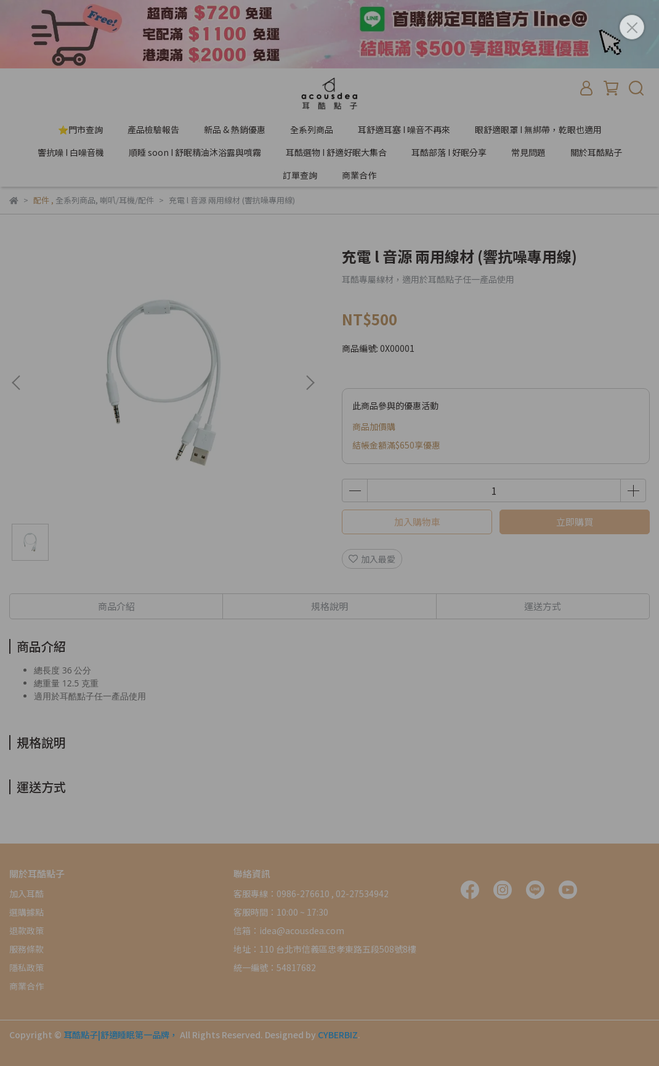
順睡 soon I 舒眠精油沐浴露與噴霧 (195, 152)
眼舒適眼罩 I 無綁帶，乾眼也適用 (538, 129)
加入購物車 (417, 521)
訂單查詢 (300, 175)
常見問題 (528, 152)
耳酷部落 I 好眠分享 (449, 152)
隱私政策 (26, 967)
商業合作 (359, 175)
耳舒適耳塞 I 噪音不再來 (404, 129)
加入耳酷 (26, 893)
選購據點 (26, 912)
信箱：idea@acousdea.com (288, 930)
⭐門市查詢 (80, 129)
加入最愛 (372, 559)
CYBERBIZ (338, 1034)
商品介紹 (116, 606)
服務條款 (26, 949)
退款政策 (26, 930)
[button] (309, 382)
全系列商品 (311, 129)
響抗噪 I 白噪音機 (71, 152)
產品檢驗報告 (153, 129)
